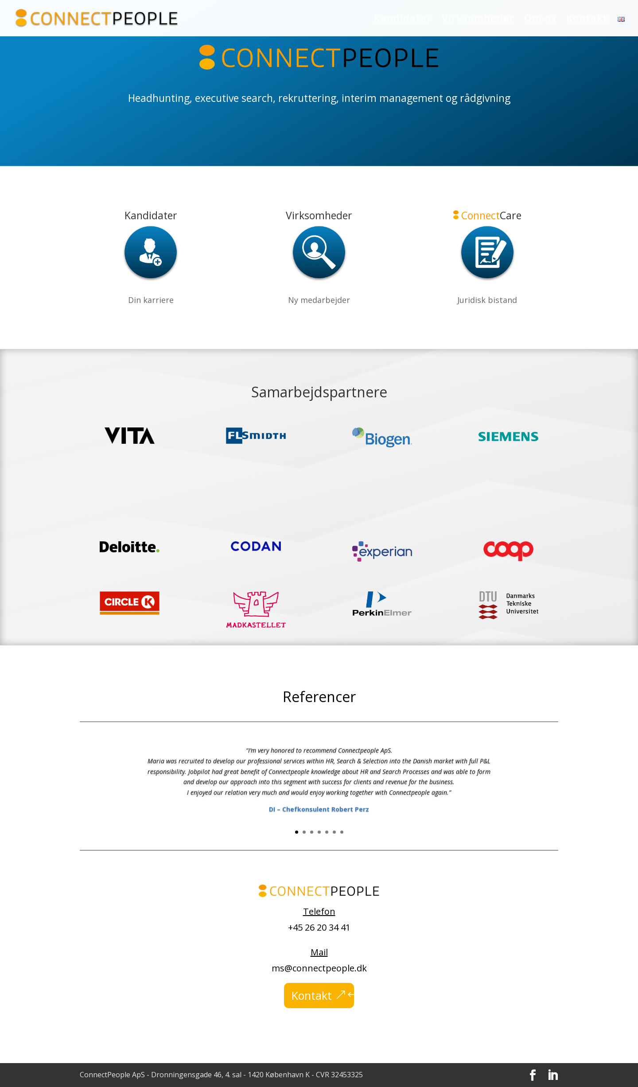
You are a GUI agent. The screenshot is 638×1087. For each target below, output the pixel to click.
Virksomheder (478, 19)
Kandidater (403, 19)
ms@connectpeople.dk (319, 968)
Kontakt (587, 19)
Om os (540, 19)
